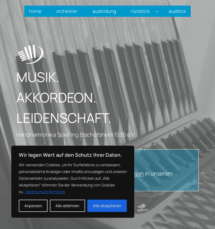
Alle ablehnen (67, 205)
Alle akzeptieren (107, 205)
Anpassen (33, 205)
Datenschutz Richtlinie (45, 191)
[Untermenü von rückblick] (157, 11)
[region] (72, 182)
